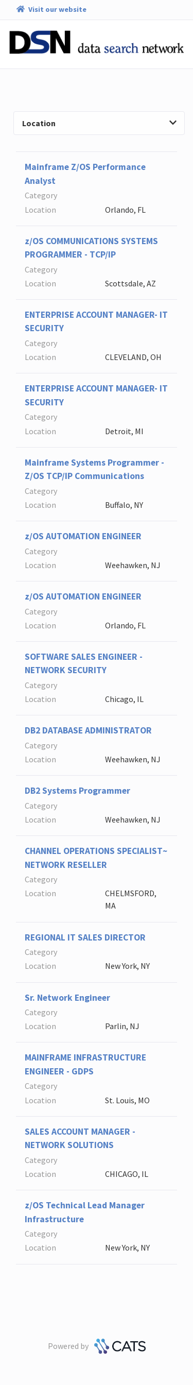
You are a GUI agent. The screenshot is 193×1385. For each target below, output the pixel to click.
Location (99, 123)
